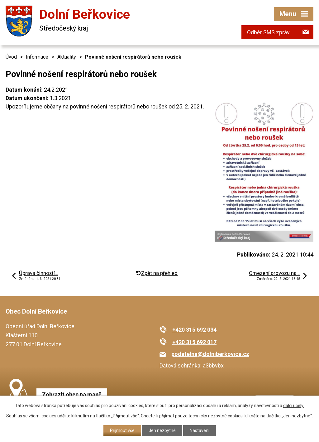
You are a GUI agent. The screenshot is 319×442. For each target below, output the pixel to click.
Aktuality (66, 57)
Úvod (11, 57)
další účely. (293, 405)
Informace (37, 57)
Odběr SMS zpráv (268, 32)
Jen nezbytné (162, 430)
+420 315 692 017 (194, 342)
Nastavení (199, 430)
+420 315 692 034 (194, 329)
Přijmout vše (122, 430)
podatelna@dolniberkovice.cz (210, 354)
